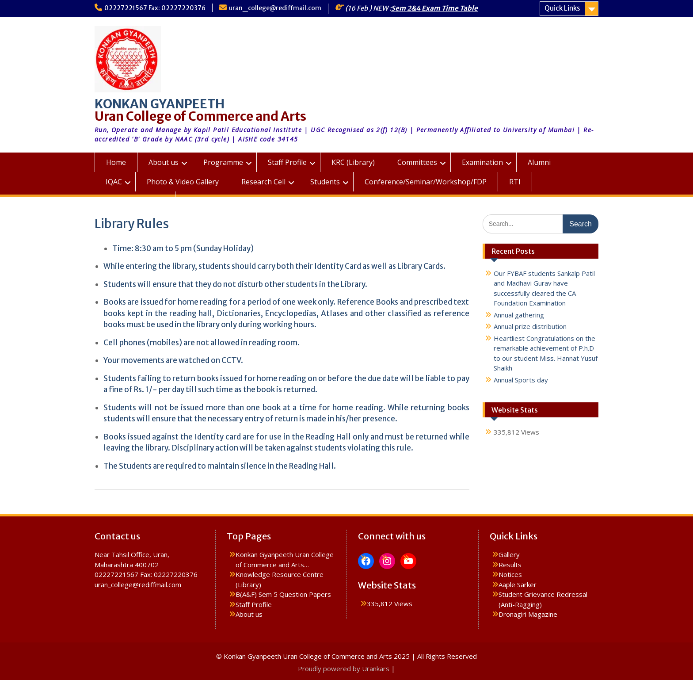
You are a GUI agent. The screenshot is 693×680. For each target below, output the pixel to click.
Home (116, 162)
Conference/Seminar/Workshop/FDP (426, 182)
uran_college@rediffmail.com (275, 8)
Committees (417, 162)
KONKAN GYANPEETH (160, 104)
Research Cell (263, 182)
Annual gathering (519, 314)
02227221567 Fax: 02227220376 (155, 8)
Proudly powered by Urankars (343, 668)
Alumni (539, 162)
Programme (223, 162)
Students (325, 182)
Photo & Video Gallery (183, 182)
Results (510, 564)
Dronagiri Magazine (528, 614)
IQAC (114, 182)
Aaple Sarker (518, 584)
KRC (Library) (353, 162)
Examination (482, 162)
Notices (510, 574)
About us (163, 162)
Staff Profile (287, 162)
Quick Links (562, 8)
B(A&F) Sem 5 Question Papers (283, 594)
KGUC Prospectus (135, 201)
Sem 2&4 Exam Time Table (434, 8)
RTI (515, 182)
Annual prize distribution (530, 326)
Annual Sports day (521, 379)
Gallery (509, 554)
